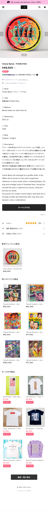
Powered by (24, 491)
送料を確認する (23, 80)
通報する (43, 215)
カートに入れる (24, 207)
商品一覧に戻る (24, 477)
